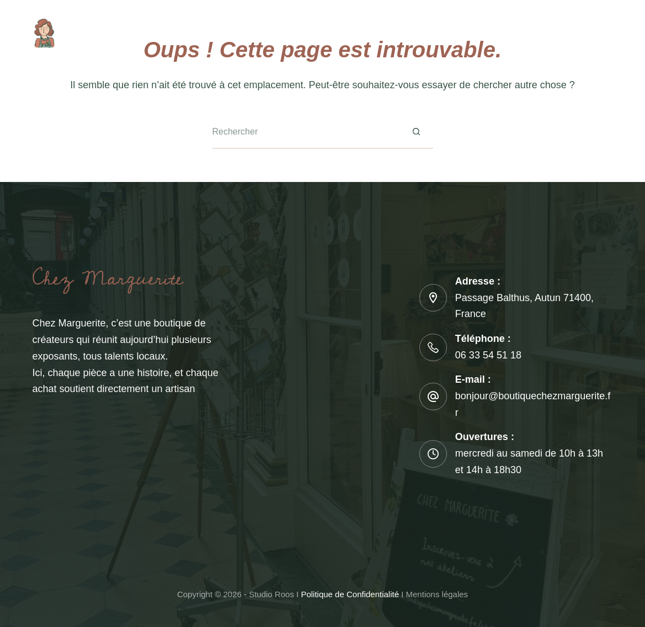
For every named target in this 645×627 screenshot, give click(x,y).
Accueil (119, 33)
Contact (524, 33)
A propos (178, 33)
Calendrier (318, 33)
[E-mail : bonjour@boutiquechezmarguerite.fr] (433, 396)
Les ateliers (247, 33)
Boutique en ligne (403, 33)
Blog (474, 33)
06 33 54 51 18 (488, 355)
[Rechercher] (609, 33)
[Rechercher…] (306, 132)
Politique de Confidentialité (350, 594)
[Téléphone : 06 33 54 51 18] (433, 347)
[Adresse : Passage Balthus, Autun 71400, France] (433, 298)
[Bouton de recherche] (416, 132)
